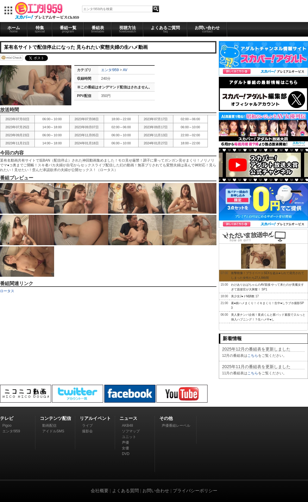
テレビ (6, 418)
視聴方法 (127, 29)
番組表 (97, 29)
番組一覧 (68, 29)
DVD (125, 454)
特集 (40, 29)
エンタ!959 (110, 70)
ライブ (87, 425)
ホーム (13, 29)
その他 (166, 418)
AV (125, 70)
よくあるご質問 (165, 29)
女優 (125, 448)
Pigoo (7, 425)
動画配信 (49, 425)
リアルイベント (95, 418)
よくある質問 (125, 490)
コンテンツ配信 (55, 418)
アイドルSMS (53, 431)
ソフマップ (131, 431)
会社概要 (100, 490)
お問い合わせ (207, 29)
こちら (252, 356)
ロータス (7, 291)
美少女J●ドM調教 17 (245, 296)
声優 (125, 442)
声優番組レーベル (176, 425)
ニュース (128, 418)
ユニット (129, 437)
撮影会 (87, 431)
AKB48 (127, 425)
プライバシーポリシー (195, 490)
